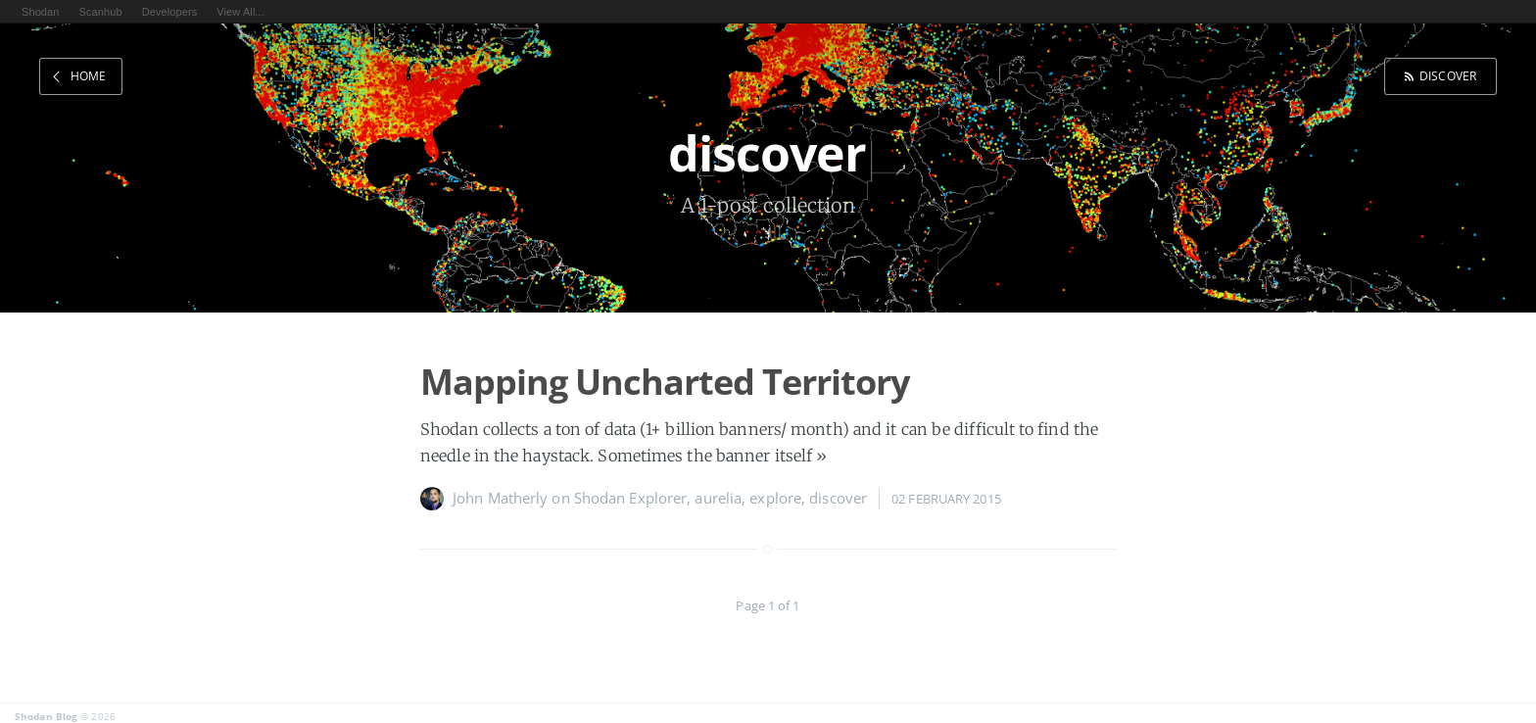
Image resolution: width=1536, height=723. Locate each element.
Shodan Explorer (631, 497)
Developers (170, 12)
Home (88, 76)
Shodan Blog (46, 716)
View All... (240, 12)
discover (1447, 76)
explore (775, 497)
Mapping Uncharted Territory (664, 382)
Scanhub (100, 12)
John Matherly (500, 497)
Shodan (41, 12)
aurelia (718, 497)
